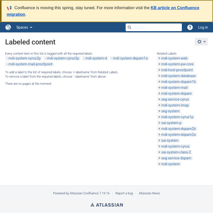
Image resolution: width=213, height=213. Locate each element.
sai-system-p (171, 123)
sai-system (169, 140)
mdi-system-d (96, 58)
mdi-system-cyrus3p (63, 58)
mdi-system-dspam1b (178, 82)
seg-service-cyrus (175, 99)
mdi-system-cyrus (175, 146)
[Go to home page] (8, 27)
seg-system (170, 111)
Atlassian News (149, 193)
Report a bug (124, 193)
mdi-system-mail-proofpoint (30, 64)
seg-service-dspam (176, 158)
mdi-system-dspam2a (178, 135)
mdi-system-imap (175, 105)
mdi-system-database (178, 76)
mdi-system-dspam (176, 93)
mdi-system (170, 164)
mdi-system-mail (174, 88)
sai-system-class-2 (176, 152)
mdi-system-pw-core (177, 64)
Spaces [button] (22, 27)
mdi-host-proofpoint (177, 70)
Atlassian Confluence (84, 193)
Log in (203, 27)
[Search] (129, 27)
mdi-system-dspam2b (178, 129)
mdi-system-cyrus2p (24, 58)
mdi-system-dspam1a (130, 58)
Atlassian (106, 204)
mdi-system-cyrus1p (177, 117)
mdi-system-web (174, 58)
